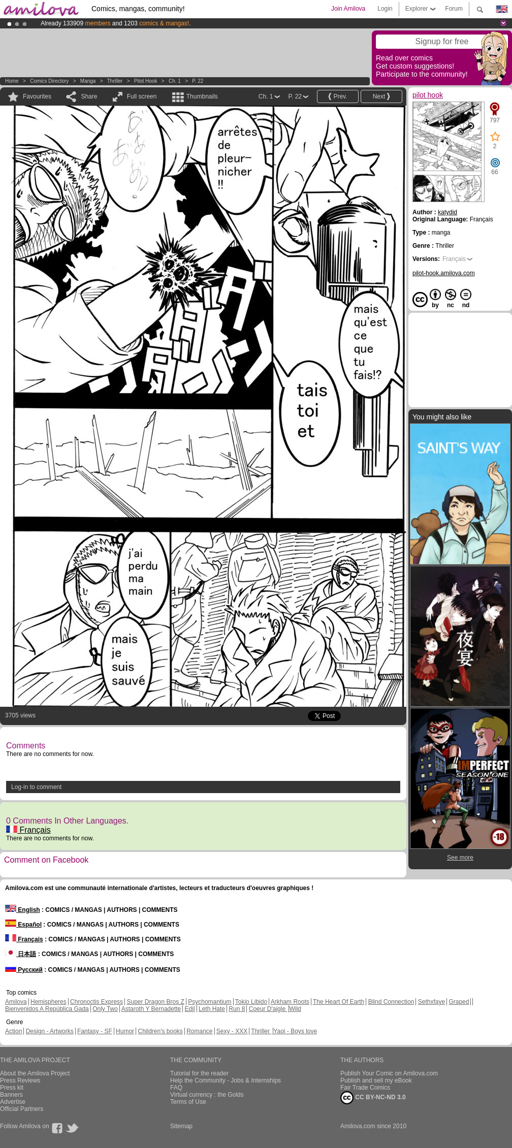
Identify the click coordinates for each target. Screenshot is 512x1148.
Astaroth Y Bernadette (151, 1008)
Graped (459, 1001)
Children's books (160, 1031)
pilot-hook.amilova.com (443, 273)
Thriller (115, 81)
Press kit (11, 1087)
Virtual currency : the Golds (207, 1094)
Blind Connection (391, 1001)
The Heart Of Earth (338, 1001)
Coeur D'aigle (268, 1008)
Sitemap (181, 1126)
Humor (125, 1031)
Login (384, 8)
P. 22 (197, 81)
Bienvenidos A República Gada (47, 1008)
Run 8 (237, 1008)
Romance (199, 1031)
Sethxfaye (431, 1001)
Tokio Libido (251, 1001)
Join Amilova (348, 8)
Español (23, 924)
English (22, 909)
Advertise (12, 1101)
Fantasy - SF (94, 1031)
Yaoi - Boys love (295, 1031)
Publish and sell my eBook (376, 1080)
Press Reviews (20, 1080)
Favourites (37, 96)
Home (12, 81)
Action (13, 1031)
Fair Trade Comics (365, 1087)
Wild (295, 1008)
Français (28, 830)
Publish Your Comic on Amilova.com (389, 1073)
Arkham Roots (290, 1001)
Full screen (142, 96)
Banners (11, 1094)
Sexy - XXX (231, 1031)
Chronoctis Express (96, 1001)
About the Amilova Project (35, 1073)
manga (88, 81)
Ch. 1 (175, 81)
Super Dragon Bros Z (155, 1001)
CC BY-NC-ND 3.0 (373, 1097)
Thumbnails (202, 96)
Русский (24, 969)
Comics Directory (49, 81)
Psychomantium (209, 1001)
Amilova (16, 1001)
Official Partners (21, 1108)
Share (89, 96)
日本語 (20, 954)
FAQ (176, 1087)
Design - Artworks (50, 1031)
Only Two (105, 1008)
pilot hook (145, 81)
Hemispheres (48, 1001)
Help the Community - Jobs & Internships (225, 1080)
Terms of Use (188, 1101)
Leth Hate (212, 1008)
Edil (190, 1008)
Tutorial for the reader (199, 1073)
